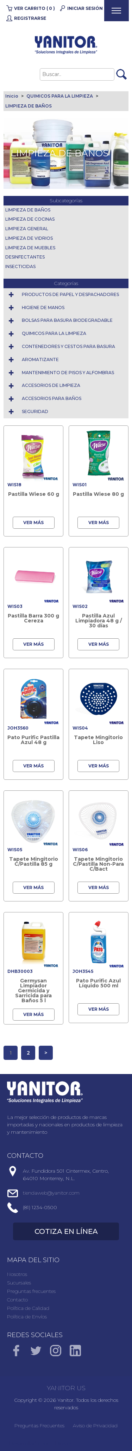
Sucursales (19, 1282)
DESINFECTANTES (25, 257)
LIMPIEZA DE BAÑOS (28, 106)
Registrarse (30, 18)
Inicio (11, 96)
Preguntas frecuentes (31, 1291)
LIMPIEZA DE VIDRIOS (29, 238)
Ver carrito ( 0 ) (34, 8)
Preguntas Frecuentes (39, 1425)
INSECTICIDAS (20, 266)
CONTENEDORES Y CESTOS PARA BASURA (68, 346)
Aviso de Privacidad (95, 1425)
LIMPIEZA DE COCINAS (30, 219)
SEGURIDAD (35, 411)
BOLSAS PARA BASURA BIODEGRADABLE (67, 320)
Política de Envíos (27, 1316)
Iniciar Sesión (85, 8)
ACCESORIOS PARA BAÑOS (51, 398)
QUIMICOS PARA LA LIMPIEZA (59, 96)
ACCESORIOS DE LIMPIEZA (51, 385)
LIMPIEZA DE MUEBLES (30, 247)
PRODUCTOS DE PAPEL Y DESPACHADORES (70, 294)
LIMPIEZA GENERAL (26, 228)
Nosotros (17, 1274)
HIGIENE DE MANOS (43, 307)
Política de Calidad (28, 1308)
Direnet (64, 1443)
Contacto (17, 1299)
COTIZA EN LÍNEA (66, 1231)
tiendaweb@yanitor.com (51, 1193)
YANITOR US (66, 1388)
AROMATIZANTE (40, 359)
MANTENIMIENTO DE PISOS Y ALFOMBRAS (68, 372)
